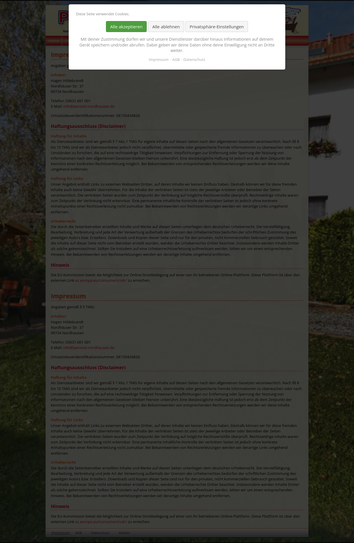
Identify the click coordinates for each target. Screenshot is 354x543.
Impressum (159, 59)
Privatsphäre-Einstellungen (217, 26)
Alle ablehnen (166, 26)
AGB (176, 59)
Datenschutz (194, 59)
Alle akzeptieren (126, 26)
